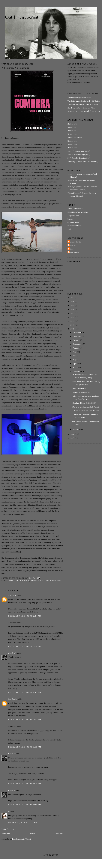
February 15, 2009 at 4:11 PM (24, 804)
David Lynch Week (75, 209)
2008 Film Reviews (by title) (79, 154)
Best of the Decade (75, 137)
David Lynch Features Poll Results (85, 407)
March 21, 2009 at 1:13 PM (22, 822)
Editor (70, 249)
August (76, 348)
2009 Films (14, 581)
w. (9, 811)
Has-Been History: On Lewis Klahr (81, 108)
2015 (72, 305)
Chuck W (12, 653)
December (77, 332)
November (77, 336)
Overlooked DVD (74, 226)
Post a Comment (8, 829)
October (76, 340)
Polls (69, 229)
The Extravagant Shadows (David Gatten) (84, 101)
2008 (72, 434)
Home (32, 833)
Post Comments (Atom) (21, 839)
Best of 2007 (72, 148)
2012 (72, 317)
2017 (72, 297)
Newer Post (6, 833)
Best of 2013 (72, 124)
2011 (72, 321)
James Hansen (73, 252)
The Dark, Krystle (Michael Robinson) (83, 104)
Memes (70, 219)
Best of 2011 (72, 130)
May (75, 359)
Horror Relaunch (79, 388)
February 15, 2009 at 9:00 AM (24, 646)
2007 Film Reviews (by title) (79, 158)
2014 (72, 309)
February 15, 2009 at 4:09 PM (24, 783)
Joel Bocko (12, 595)
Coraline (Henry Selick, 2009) (84, 403)
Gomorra (24, 581)
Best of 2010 (72, 134)
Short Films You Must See (78, 212)
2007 (72, 438)
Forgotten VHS (73, 215)
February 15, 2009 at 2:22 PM (24, 719)
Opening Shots (73, 222)
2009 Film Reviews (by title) (79, 151)
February (76, 371)
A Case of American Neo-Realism (85, 411)
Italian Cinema (37, 581)
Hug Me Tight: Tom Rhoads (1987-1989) (84, 111)
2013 (72, 313)
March (75, 367)
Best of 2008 (72, 144)
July (75, 352)
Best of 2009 (72, 141)
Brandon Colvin (74, 242)
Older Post (59, 833)
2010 (72, 325)
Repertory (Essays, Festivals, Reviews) (83, 161)
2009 (72, 329)
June (75, 356)
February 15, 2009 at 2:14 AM (24, 616)
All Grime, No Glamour (15, 67)
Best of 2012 (72, 127)
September (77, 344)
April (75, 363)
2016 (72, 301)
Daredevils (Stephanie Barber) (79, 97)
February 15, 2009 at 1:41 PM (24, 692)
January (76, 429)
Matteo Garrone (54, 581)
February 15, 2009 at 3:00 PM (24, 747)
